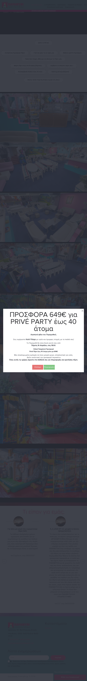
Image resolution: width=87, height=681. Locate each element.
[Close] (82, 310)
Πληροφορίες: (49, 367)
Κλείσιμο (37, 367)
